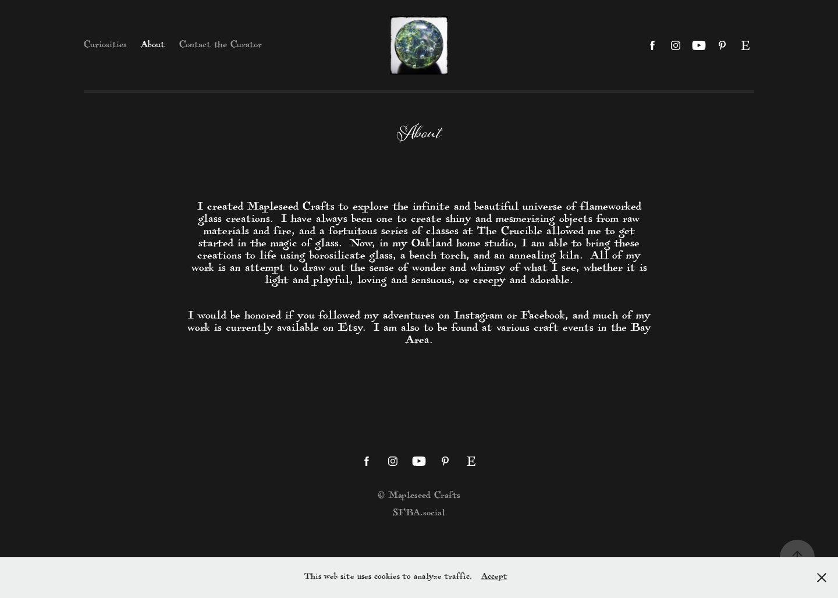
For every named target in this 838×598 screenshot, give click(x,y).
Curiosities (105, 45)
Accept (494, 577)
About (153, 45)
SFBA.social (419, 513)
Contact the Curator (220, 45)
